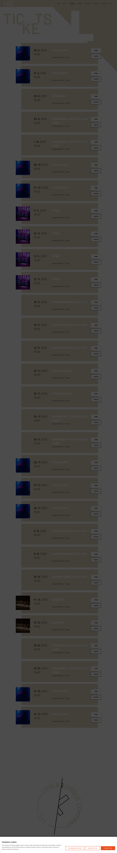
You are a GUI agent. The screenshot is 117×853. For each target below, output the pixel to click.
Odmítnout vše (92, 848)
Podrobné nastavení (74, 848)
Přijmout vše (108, 848)
